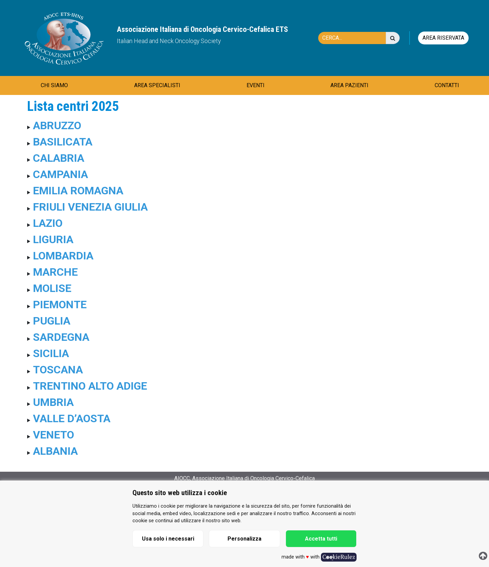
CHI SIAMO (54, 85)
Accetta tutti (321, 538)
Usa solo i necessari (168, 538)
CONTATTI (447, 85)
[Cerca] (355, 38)
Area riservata (443, 38)
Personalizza (244, 538)
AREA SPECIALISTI (157, 85)
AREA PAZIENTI (349, 85)
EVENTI (256, 85)
